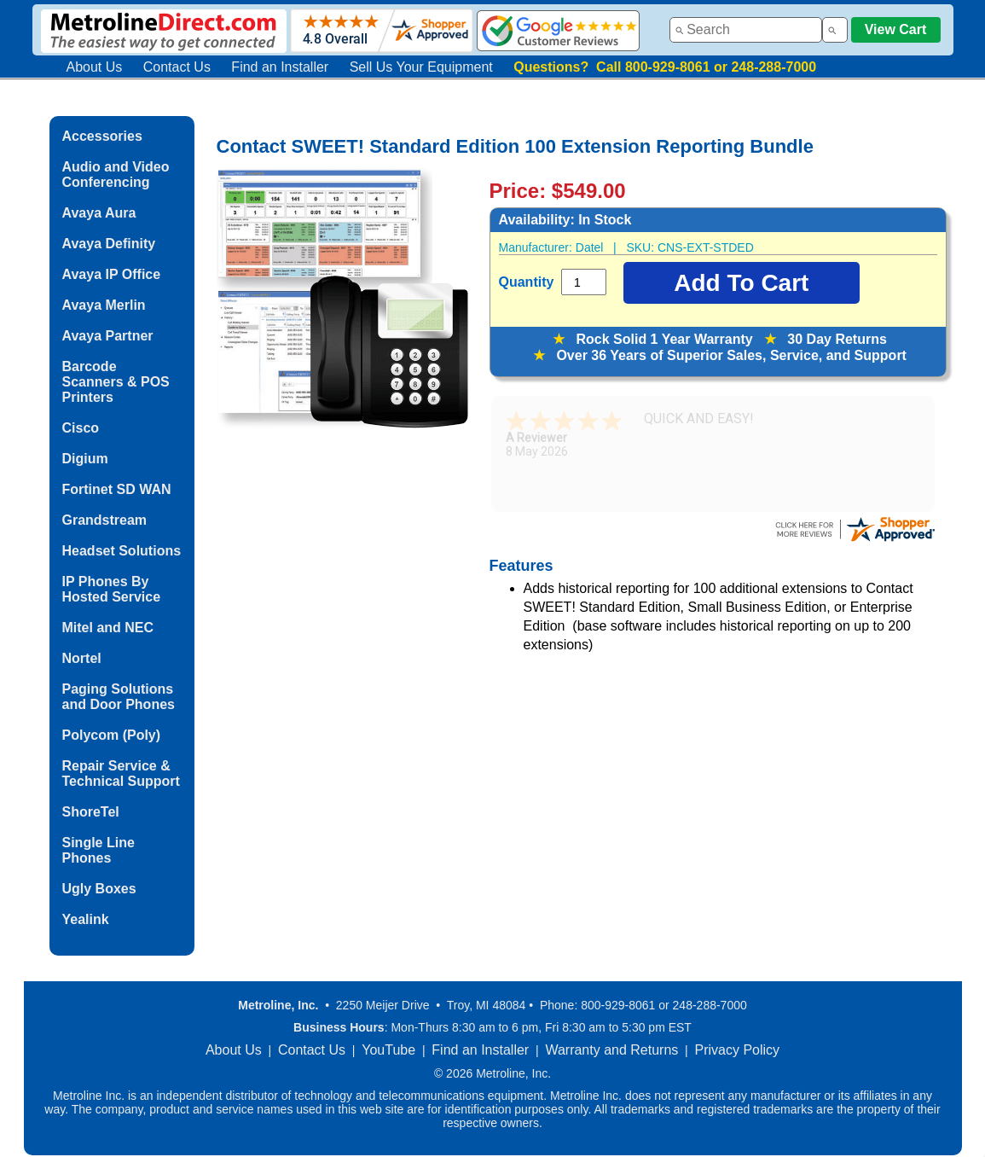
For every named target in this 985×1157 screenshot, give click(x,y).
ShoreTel (90, 812)
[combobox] (745, 30)
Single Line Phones (98, 850)
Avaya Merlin (104, 305)
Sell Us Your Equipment (421, 67)
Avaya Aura (99, 213)
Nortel (81, 658)
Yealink (85, 919)
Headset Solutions (122, 551)
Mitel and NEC (108, 627)
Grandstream (105, 520)
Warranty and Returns (611, 1050)
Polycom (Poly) (111, 735)
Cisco (81, 428)
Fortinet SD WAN (116, 489)
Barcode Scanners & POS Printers (116, 381)
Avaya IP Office (111, 274)
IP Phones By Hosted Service (111, 589)
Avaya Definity (109, 243)
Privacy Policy (737, 1050)
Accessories (102, 136)
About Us (95, 67)
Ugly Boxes (99, 888)
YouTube (388, 1050)
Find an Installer (279, 67)
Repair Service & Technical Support (121, 773)
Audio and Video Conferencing (116, 174)
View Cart (896, 29)
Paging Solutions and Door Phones (118, 697)
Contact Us (177, 67)
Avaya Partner (108, 335)
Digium (85, 458)
